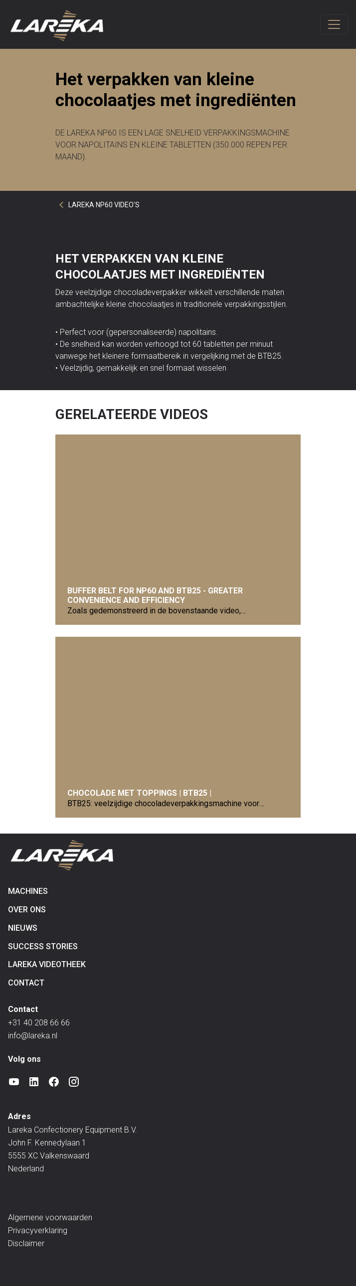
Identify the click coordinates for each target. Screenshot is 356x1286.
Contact (26, 983)
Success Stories (43, 946)
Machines (28, 891)
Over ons (27, 909)
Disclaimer (26, 1243)
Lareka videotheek (47, 964)
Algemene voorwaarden (50, 1217)
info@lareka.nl (32, 1035)
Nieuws (22, 928)
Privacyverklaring (37, 1230)
